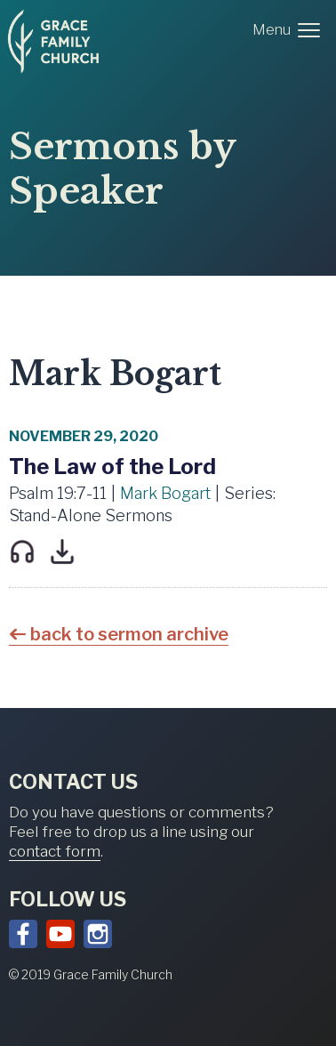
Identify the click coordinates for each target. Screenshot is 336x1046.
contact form (54, 851)
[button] (290, 30)
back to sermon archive (129, 634)
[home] (53, 42)
